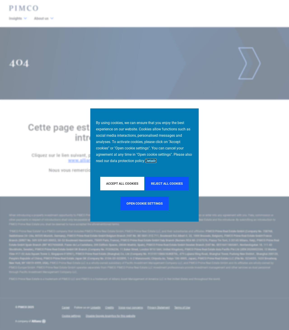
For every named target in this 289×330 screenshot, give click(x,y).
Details (150, 161)
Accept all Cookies (122, 183)
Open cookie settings (144, 203)
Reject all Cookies (167, 183)
